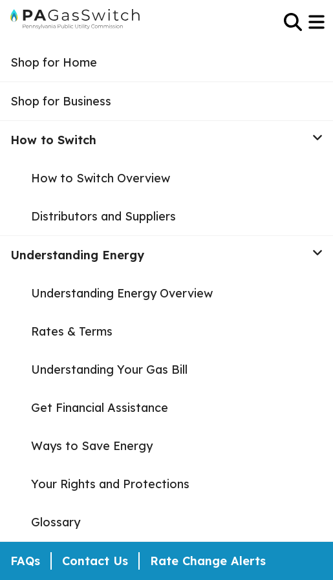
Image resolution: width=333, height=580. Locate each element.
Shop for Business (60, 101)
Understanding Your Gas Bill (109, 369)
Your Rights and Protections (110, 484)
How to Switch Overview (100, 178)
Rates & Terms (72, 331)
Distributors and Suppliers (103, 216)
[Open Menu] (317, 22)
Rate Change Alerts (208, 560)
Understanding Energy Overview (122, 293)
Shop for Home (53, 62)
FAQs (25, 560)
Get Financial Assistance (99, 407)
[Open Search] (293, 22)
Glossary (55, 522)
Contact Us (95, 560)
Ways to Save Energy (92, 445)
